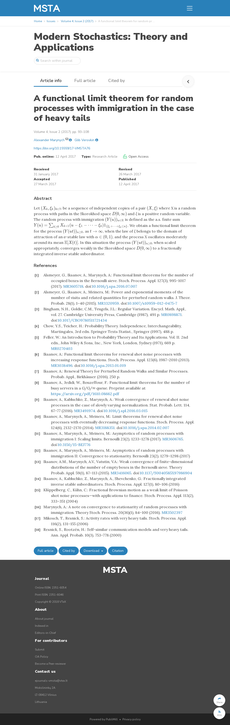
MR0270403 (61, 348)
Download (92, 551)
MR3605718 (73, 286)
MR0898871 (171, 314)
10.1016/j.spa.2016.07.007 (114, 286)
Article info (51, 80)
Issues (51, 21)
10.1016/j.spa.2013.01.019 (103, 365)
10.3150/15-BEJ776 (74, 444)
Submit (39, 649)
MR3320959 (108, 303)
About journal (44, 619)
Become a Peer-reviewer (50, 664)
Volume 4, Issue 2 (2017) (77, 21)
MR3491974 (84, 410)
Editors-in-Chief (45, 633)
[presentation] (51, 208)
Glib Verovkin (84, 140)
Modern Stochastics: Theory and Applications (111, 42)
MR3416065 (121, 473)
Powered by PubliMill (104, 719)
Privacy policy (131, 719)
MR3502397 (172, 512)
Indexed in (41, 626)
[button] (219, 700)
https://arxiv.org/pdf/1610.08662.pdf (85, 393)
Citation (118, 551)
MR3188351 (105, 427)
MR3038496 (61, 365)
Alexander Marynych (49, 140)
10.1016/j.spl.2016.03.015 (125, 410)
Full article (85, 80)
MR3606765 (172, 439)
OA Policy (41, 657)
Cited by (116, 80)
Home (38, 21)
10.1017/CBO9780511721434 (82, 320)
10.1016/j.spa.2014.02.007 (146, 427)
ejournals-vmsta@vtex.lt (51, 681)
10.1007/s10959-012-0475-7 (152, 303)
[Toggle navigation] (189, 8)
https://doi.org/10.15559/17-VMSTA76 (62, 148)
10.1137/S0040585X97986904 (166, 473)
